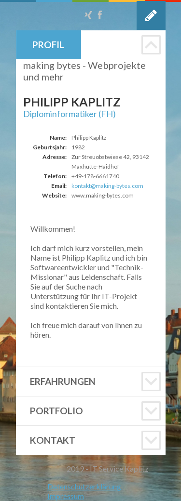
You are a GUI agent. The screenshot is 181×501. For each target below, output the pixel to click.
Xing (88, 15)
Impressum (65, 496)
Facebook (100, 15)
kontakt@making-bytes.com (107, 185)
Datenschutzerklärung (84, 486)
